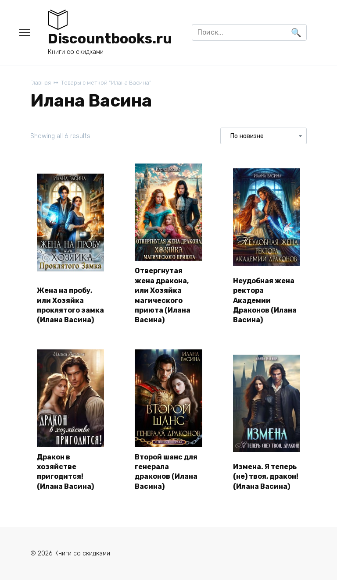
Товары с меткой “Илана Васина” (106, 82)
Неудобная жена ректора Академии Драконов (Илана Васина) (265, 300)
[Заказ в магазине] (263, 136)
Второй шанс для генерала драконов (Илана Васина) (166, 472)
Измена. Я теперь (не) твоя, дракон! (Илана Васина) (265, 477)
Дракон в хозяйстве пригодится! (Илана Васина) (65, 472)
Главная (40, 82)
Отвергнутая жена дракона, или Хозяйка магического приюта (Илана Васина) (162, 295)
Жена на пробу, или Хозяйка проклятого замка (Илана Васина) (70, 305)
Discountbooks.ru (110, 38)
